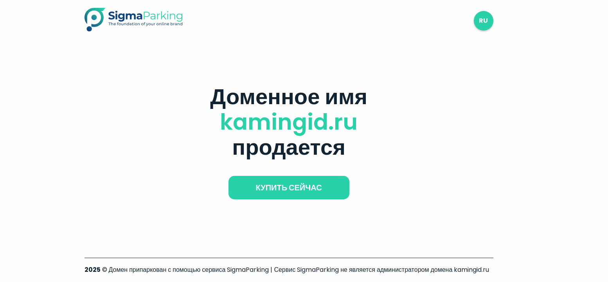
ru (483, 20)
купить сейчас (289, 187)
